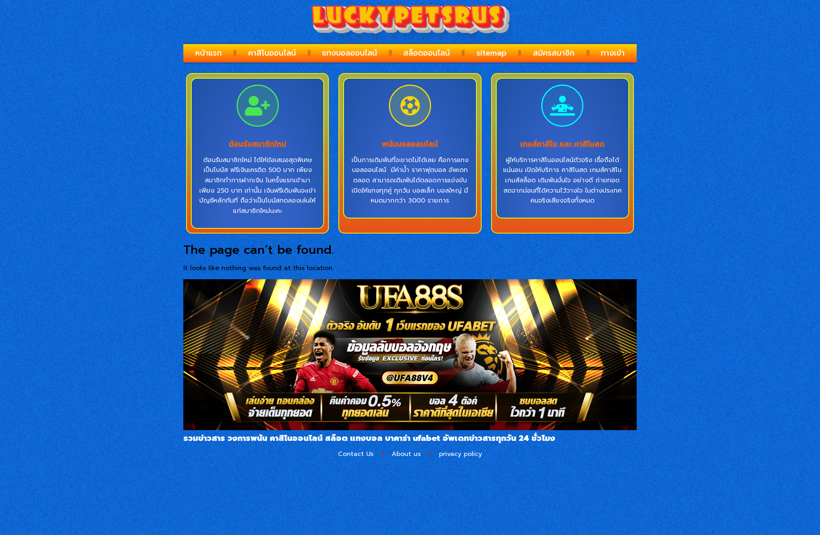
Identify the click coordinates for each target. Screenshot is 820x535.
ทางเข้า (613, 53)
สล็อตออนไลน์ (426, 53)
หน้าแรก (208, 53)
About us (406, 454)
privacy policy (460, 454)
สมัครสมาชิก (554, 53)
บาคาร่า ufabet (412, 438)
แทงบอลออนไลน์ (349, 53)
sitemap (491, 53)
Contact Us (355, 454)
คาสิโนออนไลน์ (272, 53)
